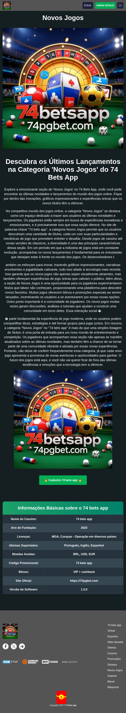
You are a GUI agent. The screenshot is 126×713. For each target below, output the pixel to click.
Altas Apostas (115, 642)
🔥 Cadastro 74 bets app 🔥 (63, 480)
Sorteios (112, 664)
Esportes (112, 636)
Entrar (87, 5)
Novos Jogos (115, 670)
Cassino (112, 653)
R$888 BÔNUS (105, 5)
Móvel (111, 681)
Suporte (112, 675)
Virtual (111, 630)
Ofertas (111, 647)
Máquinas (113, 687)
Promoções (114, 659)
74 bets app (114, 625)
